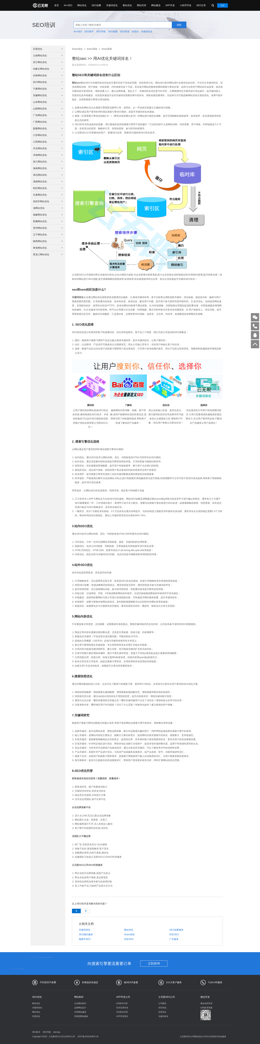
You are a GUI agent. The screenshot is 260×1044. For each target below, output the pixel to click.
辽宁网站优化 (48, 234)
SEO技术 (36, 1032)
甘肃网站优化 (48, 194)
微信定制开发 (206, 1003)
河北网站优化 (48, 148)
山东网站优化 (48, 102)
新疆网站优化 (48, 128)
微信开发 (205, 997)
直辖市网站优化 (48, 201)
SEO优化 (37, 997)
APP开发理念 (122, 1016)
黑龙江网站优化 (48, 254)
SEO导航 (101, 31)
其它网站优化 (48, 62)
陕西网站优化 (48, 241)
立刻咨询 (154, 963)
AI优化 (135, 31)
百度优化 (48, 49)
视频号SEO (85, 939)
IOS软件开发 (122, 1003)
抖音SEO (174, 934)
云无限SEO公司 (166, 997)
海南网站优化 (48, 168)
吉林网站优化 (48, 75)
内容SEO (129, 939)
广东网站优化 (48, 115)
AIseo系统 (92, 49)
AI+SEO (68, 5)
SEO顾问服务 (86, 934)
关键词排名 (147, 31)
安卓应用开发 (122, 1008)
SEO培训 (43, 25)
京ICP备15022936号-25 (87, 1036)
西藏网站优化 (48, 221)
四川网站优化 (48, 82)
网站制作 (79, 997)
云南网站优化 (48, 55)
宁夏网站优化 (48, 88)
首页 (56, 5)
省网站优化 (48, 208)
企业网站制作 (80, 1003)
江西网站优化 (48, 141)
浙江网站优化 (48, 161)
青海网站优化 (48, 247)
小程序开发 (185, 5)
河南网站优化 (48, 155)
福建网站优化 (48, 214)
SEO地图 (113, 31)
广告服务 (174, 939)
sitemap (56, 1032)
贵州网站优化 (48, 228)
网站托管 (141, 5)
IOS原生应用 (122, 1012)
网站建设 (156, 5)
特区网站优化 (48, 188)
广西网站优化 (48, 122)
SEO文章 (201, 5)
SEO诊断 (96, 5)
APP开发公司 (123, 997)
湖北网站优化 (48, 175)
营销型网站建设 (81, 1016)
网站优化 (82, 5)
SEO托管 (125, 31)
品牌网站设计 (80, 1008)
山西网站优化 (48, 108)
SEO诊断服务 (176, 929)
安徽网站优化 (48, 95)
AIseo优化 (77, 49)
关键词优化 (112, 5)
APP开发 (170, 5)
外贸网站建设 (80, 1012)
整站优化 (127, 5)
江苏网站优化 (48, 135)
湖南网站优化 (48, 181)
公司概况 (162, 1003)
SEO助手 (89, 31)
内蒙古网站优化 (48, 68)
